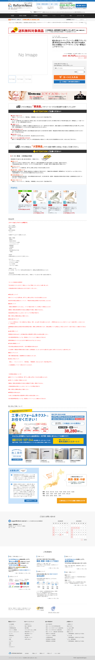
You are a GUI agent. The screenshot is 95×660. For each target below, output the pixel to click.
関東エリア (34, 653)
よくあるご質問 (70, 628)
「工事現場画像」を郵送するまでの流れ (75, 641)
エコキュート (12, 626)
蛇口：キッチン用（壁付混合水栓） (53, 626)
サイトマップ (11, 657)
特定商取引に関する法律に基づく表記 (30, 657)
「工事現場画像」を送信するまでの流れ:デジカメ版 (75, 634)
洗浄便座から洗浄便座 (50, 639)
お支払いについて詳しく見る (24, 589)
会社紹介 (27, 653)
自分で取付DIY (51, 7)
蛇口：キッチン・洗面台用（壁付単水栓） (55, 631)
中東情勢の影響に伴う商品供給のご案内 (31, 19)
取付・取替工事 (28, 626)
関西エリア (42, 653)
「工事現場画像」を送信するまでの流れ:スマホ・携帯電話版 (75, 638)
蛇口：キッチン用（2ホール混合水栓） (54, 629)
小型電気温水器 (12, 628)
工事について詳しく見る (54, 568)
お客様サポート (51, 8)
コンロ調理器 (34, 15)
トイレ (54, 15)
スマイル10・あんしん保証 (30, 629)
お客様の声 (27, 635)
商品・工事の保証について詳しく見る (23, 573)
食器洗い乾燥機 (22, 15)
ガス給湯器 (11, 624)
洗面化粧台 (45, 15)
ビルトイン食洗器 (13, 629)
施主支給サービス (28, 633)
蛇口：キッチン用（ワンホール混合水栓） (55, 628)
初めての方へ (40, 7)
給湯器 (12, 15)
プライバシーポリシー (18, 657)
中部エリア (49, 653)
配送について (70, 631)
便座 (10, 639)
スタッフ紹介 (57, 653)
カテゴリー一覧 (80, 15)
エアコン (63, 15)
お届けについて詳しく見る (53, 598)
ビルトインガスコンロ (14, 631)
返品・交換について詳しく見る (81, 585)
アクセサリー (12, 646)
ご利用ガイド (40, 8)
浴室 (10, 643)
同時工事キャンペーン (29, 631)
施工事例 (27, 628)
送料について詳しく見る (82, 568)
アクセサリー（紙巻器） (51, 635)
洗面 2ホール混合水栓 (50, 633)
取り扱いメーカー (28, 637)
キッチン (11, 633)
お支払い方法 (70, 629)
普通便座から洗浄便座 (50, 641)
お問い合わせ (27, 639)
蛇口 (71, 15)
